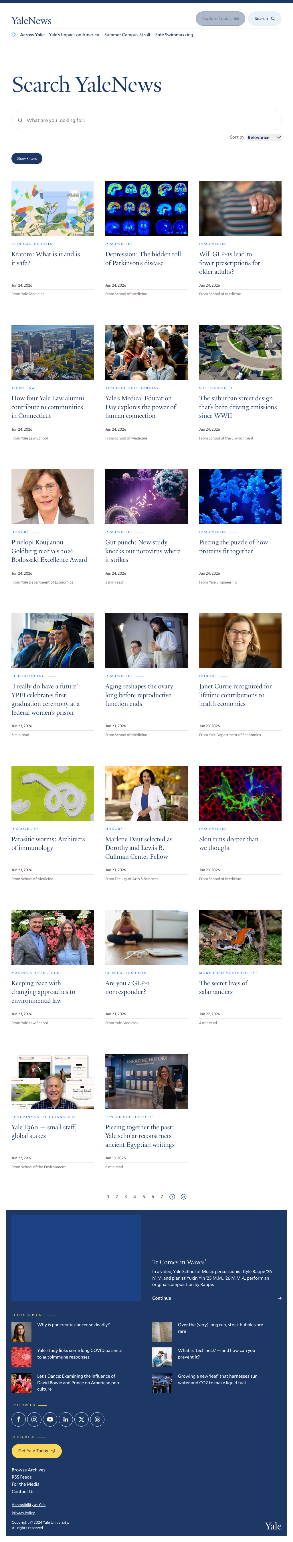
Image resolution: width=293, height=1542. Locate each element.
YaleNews (31, 22)
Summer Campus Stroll (127, 35)
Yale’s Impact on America (74, 35)
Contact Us (23, 1492)
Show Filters (27, 158)
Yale (273, 1527)
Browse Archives (28, 1470)
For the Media (25, 1484)
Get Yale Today (36, 1451)
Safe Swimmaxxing (174, 35)
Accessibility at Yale (28, 1504)
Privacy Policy (23, 1512)
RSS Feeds (22, 1477)
